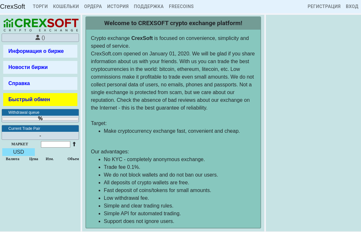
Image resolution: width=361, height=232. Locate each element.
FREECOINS (181, 6)
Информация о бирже (36, 51)
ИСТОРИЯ (118, 6)
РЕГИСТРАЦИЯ (324, 6)
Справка (19, 83)
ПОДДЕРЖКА (149, 6)
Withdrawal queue (23, 112)
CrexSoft (12, 6)
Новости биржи (28, 67)
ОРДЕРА (93, 6)
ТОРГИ (40, 6)
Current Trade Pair (24, 128)
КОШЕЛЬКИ (66, 6)
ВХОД (352, 6)
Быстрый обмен (29, 99)
